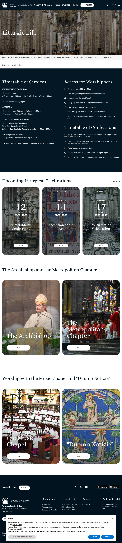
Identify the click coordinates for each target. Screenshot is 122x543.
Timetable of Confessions (20, 226)
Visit (57, 5)
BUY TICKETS (87, 5)
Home (5, 65)
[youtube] (86, 487)
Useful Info (7, 58)
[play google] (103, 487)
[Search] (108, 5)
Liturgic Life (25, 5)
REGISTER (24, 488)
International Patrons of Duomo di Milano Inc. (110, 506)
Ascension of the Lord (61, 226)
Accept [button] (107, 537)
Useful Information (69, 504)
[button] (119, 5)
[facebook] (69, 487)
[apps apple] (114, 487)
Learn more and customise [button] (22, 537)
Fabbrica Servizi (111, 499)
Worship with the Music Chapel (86, 58)
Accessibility (47, 504)
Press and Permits (49, 510)
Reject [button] (94, 537)
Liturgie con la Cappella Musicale (69, 508)
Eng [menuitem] (112, 5)
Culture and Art (43, 5)
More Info (115, 181)
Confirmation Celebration (101, 226)
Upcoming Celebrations (22, 58)
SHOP (75, 5)
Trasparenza (47, 507)
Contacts (86, 504)
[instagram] (75, 487)
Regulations (48, 499)
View (21, 245)
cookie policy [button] (17, 525)
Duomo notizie (106, 58)
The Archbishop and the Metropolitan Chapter (53, 58)
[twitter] (81, 487)
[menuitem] (113, 4)
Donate (66, 5)
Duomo (86, 499)
